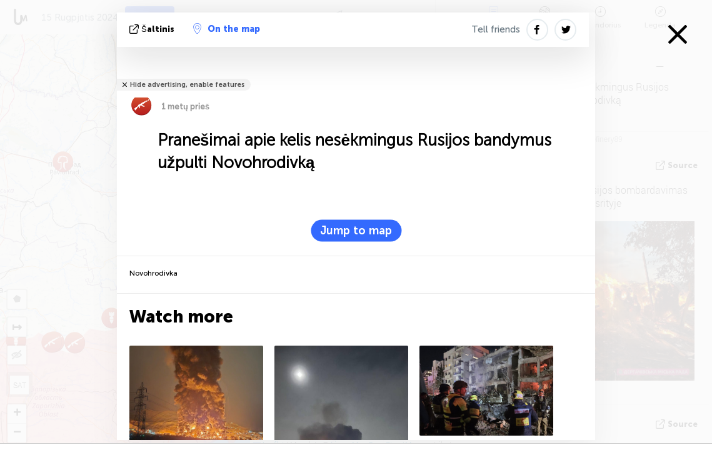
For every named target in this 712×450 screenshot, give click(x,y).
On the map (226, 28)
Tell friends (495, 29)
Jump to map (356, 231)
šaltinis (153, 29)
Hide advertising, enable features (187, 85)
